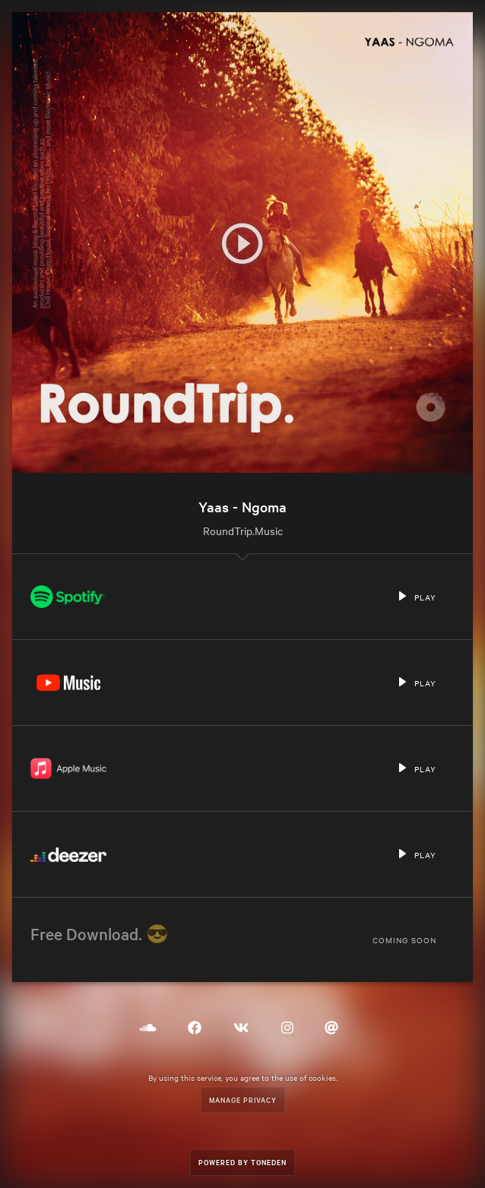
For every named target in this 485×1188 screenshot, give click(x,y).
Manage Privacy (243, 1099)
